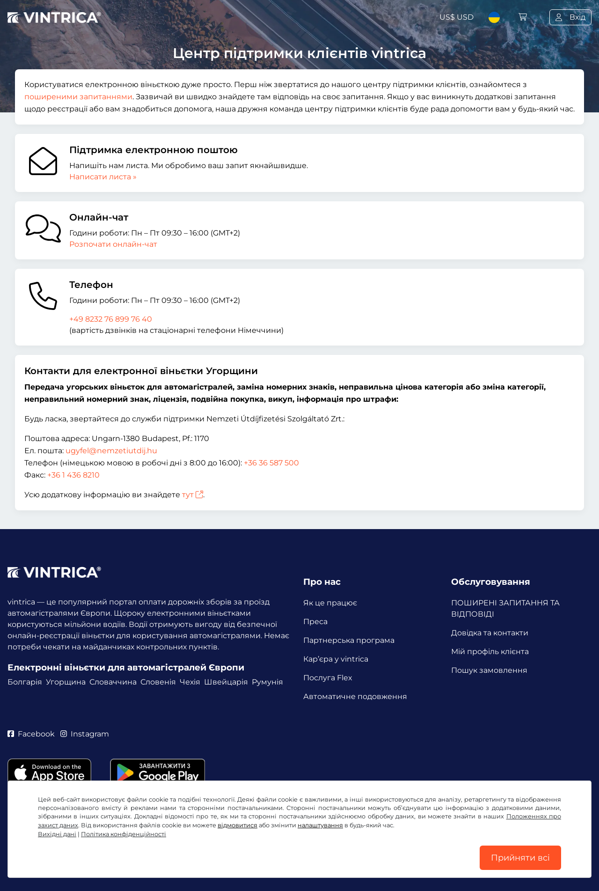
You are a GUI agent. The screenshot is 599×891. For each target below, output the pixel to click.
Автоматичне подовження (355, 696)
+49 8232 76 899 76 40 (110, 319)
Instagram (84, 733)
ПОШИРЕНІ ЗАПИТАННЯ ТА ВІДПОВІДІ (505, 608)
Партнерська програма (348, 640)
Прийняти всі (520, 858)
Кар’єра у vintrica (335, 659)
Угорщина (66, 681)
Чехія (190, 681)
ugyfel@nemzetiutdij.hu (111, 450)
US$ (456, 17)
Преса (315, 621)
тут (192, 494)
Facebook (31, 733)
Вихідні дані (57, 834)
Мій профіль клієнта (490, 651)
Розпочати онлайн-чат (113, 244)
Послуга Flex (327, 677)
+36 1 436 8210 (73, 475)
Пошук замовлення (489, 670)
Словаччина (113, 681)
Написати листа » (103, 176)
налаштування (320, 825)
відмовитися (237, 825)
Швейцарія (226, 681)
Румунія (267, 681)
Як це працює (330, 602)
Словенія (158, 681)
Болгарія (24, 681)
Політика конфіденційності (123, 834)
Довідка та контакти (489, 632)
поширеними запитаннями (78, 96)
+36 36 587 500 (271, 462)
